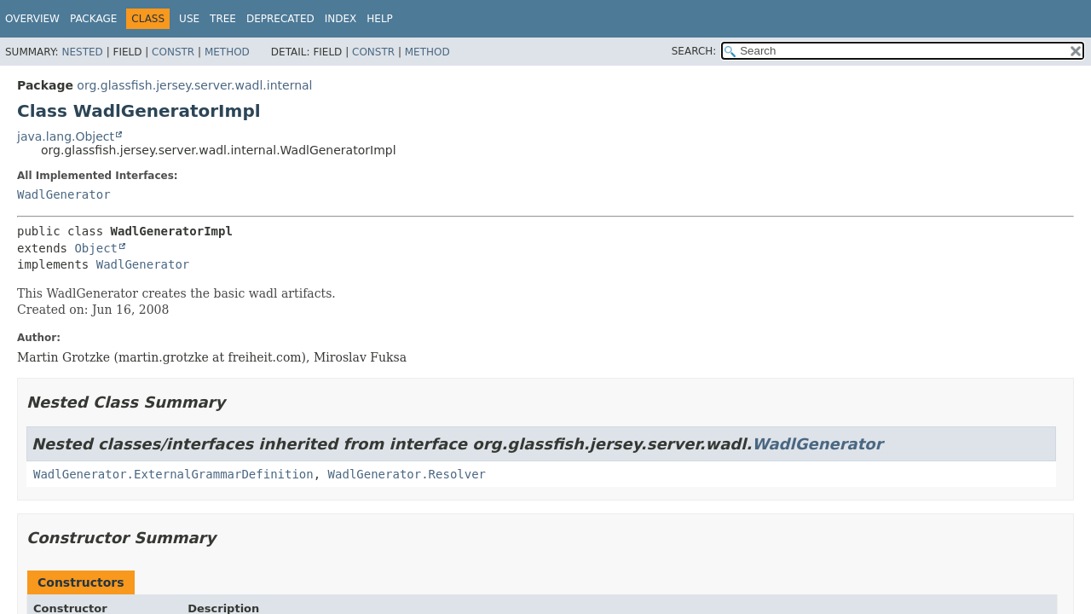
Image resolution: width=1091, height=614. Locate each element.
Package (93, 19)
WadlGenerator (64, 194)
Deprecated (280, 19)
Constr (173, 52)
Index (341, 19)
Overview (32, 19)
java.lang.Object (65, 136)
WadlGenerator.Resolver (407, 474)
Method (227, 52)
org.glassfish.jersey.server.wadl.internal (194, 85)
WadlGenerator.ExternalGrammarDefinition (173, 474)
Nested (81, 52)
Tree (223, 19)
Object (96, 248)
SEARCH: (694, 51)
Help (380, 19)
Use (189, 19)
